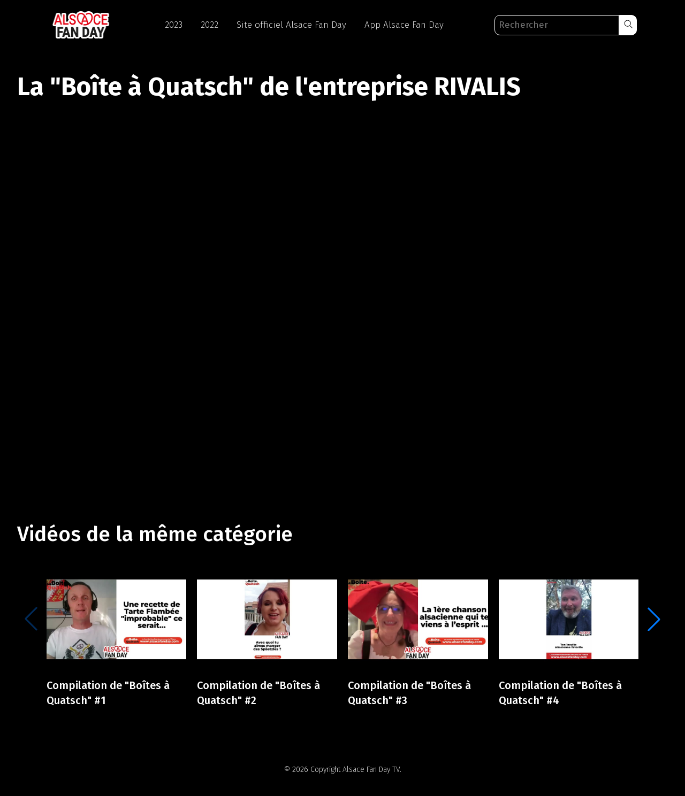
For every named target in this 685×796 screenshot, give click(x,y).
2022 (209, 24)
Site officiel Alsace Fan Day (291, 24)
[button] (628, 25)
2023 (173, 24)
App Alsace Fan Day (404, 24)
